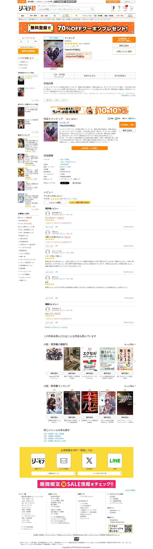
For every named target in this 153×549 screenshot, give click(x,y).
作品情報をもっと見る (128, 95)
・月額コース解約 (55, 510)
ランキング (25, 223)
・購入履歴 (53, 504)
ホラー (64, 100)
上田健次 (72, 378)
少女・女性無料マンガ (26, 230)
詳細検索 (22, 268)
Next (134, 361)
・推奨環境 (82, 516)
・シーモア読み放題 (26, 527)
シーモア (22, 1)
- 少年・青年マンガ (27, 499)
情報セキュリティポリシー (65, 535)
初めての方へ (24, 65)
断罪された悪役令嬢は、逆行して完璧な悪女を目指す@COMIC (31, 198)
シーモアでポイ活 (25, 247)
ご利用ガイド (24, 62)
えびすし (28, 205)
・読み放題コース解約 (56, 512)
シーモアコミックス (65, 15)
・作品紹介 (112, 496)
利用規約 (41, 535)
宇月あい (28, 177)
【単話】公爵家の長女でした (31, 185)
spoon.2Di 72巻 (54, 376)
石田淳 (125, 378)
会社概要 (35, 535)
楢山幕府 (35, 203)
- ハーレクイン (26, 514)
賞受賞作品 (23, 250)
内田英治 (68, 41)
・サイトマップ (84, 518)
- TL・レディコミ (26, 505)
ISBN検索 (102, 535)
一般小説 (48, 100)
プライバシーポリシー (51, 535)
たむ (30, 189)
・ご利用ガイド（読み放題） (88, 512)
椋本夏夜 (30, 163)
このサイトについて (93, 535)
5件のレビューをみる (70, 199)
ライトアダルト (130, 15)
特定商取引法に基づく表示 (80, 535)
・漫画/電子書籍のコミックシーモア (31, 496)
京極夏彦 (89, 422)
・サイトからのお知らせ (57, 521)
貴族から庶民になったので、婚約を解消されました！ (31, 157)
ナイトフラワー (30, 88)
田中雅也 (104, 378)
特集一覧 (22, 256)
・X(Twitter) (112, 512)
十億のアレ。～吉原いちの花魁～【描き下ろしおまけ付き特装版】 (31, 172)
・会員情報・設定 (55, 502)
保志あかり (28, 148)
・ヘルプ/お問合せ (85, 506)
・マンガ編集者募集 (114, 501)
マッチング (98, 19)
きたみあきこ (89, 378)
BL (55, 16)
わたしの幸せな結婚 (107, 420)
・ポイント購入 (54, 498)
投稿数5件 (77, 44)
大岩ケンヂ (28, 162)
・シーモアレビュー (26, 529)
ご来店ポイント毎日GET (28, 244)
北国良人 (28, 203)
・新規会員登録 (54, 496)
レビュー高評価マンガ (27, 262)
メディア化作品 (25, 253)
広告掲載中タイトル (26, 265)
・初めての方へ (84, 508)
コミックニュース (25, 271)
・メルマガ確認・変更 (56, 500)
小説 (56, 100)
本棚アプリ (23, 280)
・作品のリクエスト (85, 514)
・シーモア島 (83, 503)
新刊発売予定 (23, 220)
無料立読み (54, 373)
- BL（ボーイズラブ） (28, 503)
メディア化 (119, 16)
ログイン (128, 2)
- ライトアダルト (26, 522)
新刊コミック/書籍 (25, 217)
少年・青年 (33, 16)
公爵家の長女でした (54, 420)
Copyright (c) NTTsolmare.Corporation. (76, 547)
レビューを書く (70, 46)
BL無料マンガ (23, 235)
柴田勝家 (28, 123)
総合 (22, 16)
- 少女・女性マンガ (27, 501)
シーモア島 (48, 1)
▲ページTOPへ (131, 490)
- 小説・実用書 (26, 511)
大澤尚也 (110, 378)
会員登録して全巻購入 (89, 148)
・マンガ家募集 (113, 499)
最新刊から (132, 118)
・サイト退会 (53, 514)
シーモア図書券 (25, 274)
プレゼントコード (25, 277)
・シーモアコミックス (115, 503)
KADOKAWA (76, 19)
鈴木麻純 (28, 111)
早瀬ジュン (34, 149)
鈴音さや (54, 422)
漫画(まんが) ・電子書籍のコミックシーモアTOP (34, 19)
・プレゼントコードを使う (58, 519)
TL (76, 16)
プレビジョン (54, 378)
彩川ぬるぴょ (29, 187)
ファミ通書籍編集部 (72, 422)
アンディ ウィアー (122, 422)
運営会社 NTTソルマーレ (113, 535)
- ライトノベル (26, 507)
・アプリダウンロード (86, 496)
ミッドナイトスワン (31, 76)
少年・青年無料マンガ (26, 233)
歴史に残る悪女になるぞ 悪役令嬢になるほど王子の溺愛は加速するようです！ (31, 143)
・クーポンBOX (54, 506)
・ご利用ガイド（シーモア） (88, 510)
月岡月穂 (111, 422)
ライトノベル (87, 16)
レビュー (39, 1)
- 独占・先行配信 (26, 518)
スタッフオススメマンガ (27, 259)
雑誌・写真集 (109, 16)
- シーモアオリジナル (28, 516)
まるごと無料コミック (26, 227)
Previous (45, 361)
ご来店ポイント (53, 473)
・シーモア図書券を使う (57, 517)
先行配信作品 (24, 241)
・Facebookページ (114, 510)
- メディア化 (25, 520)
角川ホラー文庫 (88, 19)
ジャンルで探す (44, 9)
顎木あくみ (104, 422)
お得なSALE (24, 238)
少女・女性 (44, 16)
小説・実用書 (98, 16)
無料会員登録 (113, 2)
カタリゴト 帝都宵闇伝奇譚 (31, 121)
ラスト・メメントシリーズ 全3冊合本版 (31, 108)
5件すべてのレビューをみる (56, 327)
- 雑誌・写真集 (26, 509)
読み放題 (31, 1)
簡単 (117, 118)
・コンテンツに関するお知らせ (59, 523)
